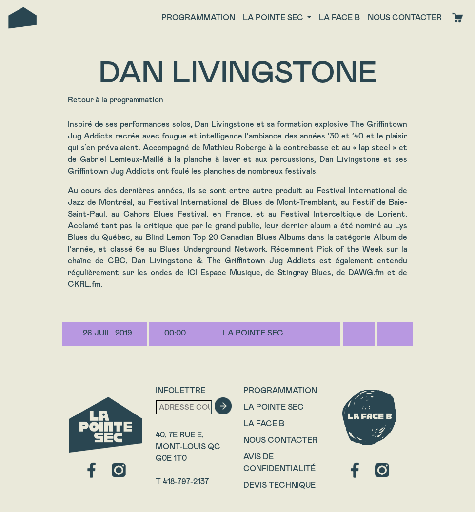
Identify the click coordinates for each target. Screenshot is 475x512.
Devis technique (279, 485)
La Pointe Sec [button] (274, 17)
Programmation (198, 17)
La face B (339, 17)
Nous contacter (405, 17)
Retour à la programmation (115, 100)
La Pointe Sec (273, 407)
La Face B (263, 423)
